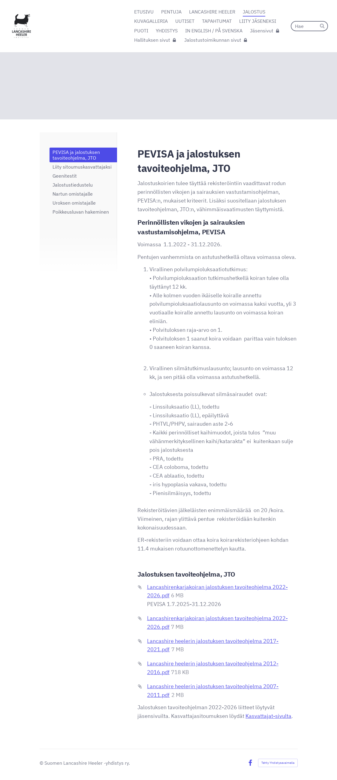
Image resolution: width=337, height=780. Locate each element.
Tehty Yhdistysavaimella (277, 763)
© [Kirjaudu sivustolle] (42, 763)
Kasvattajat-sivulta (268, 715)
